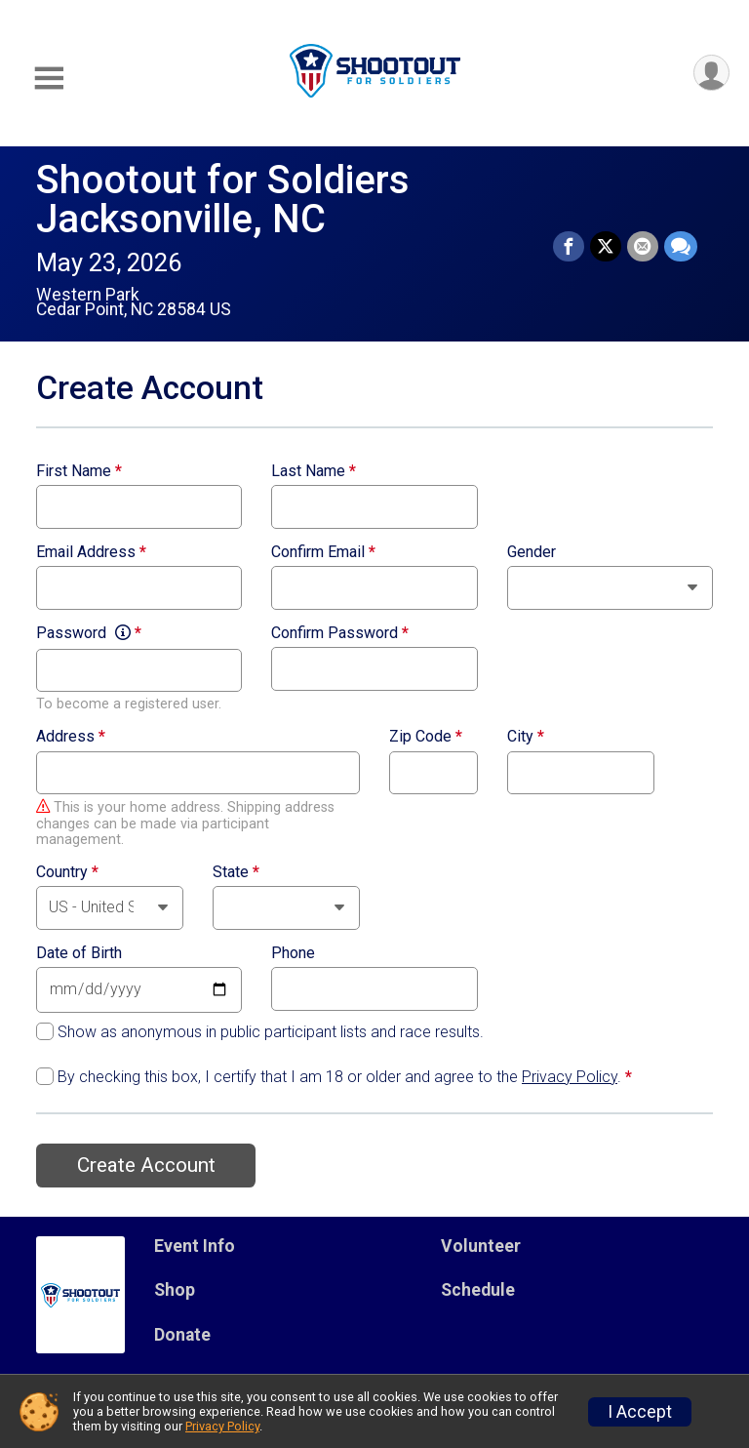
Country (67, 872)
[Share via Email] (642, 246)
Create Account (146, 1165)
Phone (293, 953)
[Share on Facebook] (568, 246)
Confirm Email (323, 552)
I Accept (640, 1412)
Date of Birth (79, 953)
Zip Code (425, 736)
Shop (174, 1290)
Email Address (91, 552)
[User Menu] (711, 73)
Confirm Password (340, 633)
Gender (531, 552)
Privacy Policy (569, 1076)
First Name (79, 471)
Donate (182, 1335)
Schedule (478, 1290)
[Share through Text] (680, 246)
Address (70, 736)
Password (88, 633)
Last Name (313, 471)
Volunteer (481, 1246)
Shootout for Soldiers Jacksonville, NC (223, 199)
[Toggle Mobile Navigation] (48, 79)
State (236, 872)
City (525, 736)
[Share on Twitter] (605, 246)
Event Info (194, 1246)
